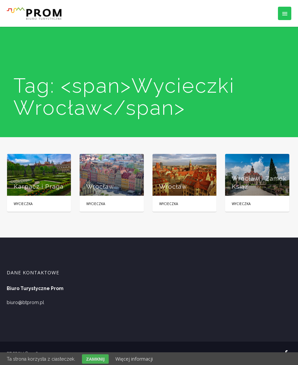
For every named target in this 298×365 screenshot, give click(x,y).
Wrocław (100, 186)
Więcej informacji (134, 359)
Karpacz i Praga (39, 186)
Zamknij (95, 359)
